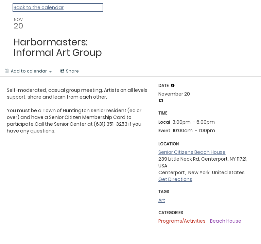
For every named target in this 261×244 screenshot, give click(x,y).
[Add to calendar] (28, 71)
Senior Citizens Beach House (192, 152)
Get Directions (175, 179)
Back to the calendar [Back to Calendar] (39, 7)
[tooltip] (172, 85)
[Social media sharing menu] (69, 71)
